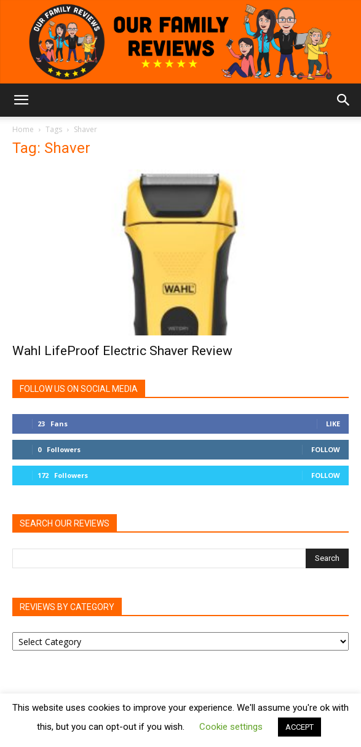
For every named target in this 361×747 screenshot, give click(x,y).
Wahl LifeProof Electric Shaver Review (122, 350)
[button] (21, 100)
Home (23, 129)
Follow (325, 449)
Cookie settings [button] (231, 726)
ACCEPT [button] (299, 727)
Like (333, 423)
